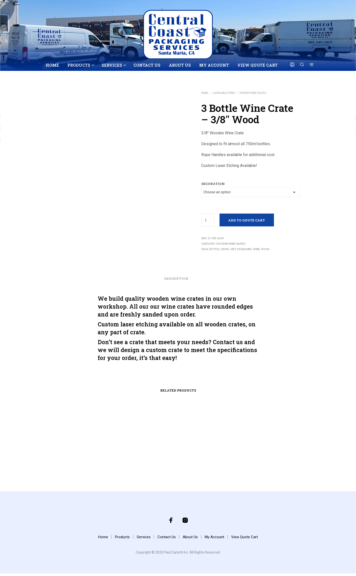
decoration (213, 183)
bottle (214, 249)
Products (78, 65)
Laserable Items (224, 93)
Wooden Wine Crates (252, 93)
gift (233, 249)
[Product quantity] (207, 220)
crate (225, 249)
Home (52, 65)
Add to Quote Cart (246, 220)
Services (112, 65)
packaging (244, 249)
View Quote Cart (257, 65)
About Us (180, 65)
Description (176, 281)
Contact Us (147, 65)
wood (265, 249)
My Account (214, 65)
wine (256, 249)
